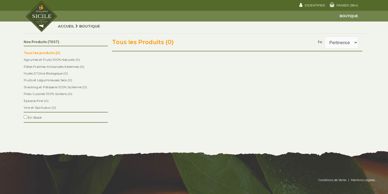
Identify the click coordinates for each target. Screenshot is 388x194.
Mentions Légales (363, 180)
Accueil (66, 26)
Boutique (349, 16)
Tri (319, 42)
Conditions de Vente (332, 180)
